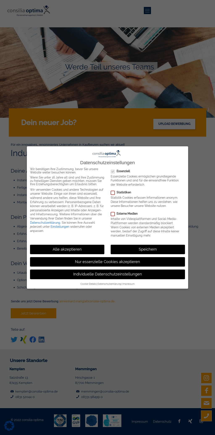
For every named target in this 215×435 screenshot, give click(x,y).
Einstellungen (60, 225)
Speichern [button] (148, 248)
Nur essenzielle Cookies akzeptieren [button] (107, 260)
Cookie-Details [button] (88, 282)
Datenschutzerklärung (45, 221)
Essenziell (120, 169)
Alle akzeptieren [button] (67, 248)
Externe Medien (124, 212)
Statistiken (121, 191)
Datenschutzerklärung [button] (109, 282)
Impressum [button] (129, 282)
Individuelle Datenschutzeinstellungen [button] (107, 273)
